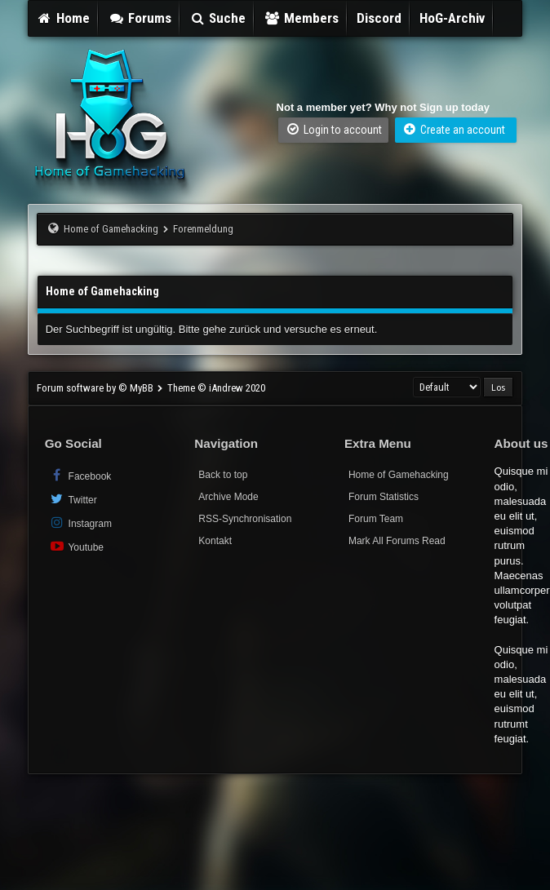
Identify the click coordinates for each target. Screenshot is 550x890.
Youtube (76, 546)
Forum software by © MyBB (96, 388)
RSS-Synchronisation (244, 519)
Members (301, 18)
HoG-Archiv (452, 18)
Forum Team (375, 519)
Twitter (73, 499)
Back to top (222, 474)
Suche (217, 18)
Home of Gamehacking (111, 229)
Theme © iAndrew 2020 (216, 388)
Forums (139, 18)
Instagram (80, 522)
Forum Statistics (383, 497)
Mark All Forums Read (397, 541)
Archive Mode (228, 497)
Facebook (80, 475)
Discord (379, 18)
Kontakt (215, 541)
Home (64, 18)
